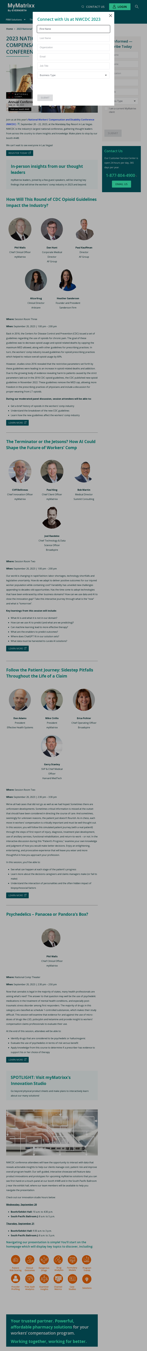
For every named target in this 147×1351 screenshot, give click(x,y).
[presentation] (54, 85)
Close (110, 15)
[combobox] (73, 75)
